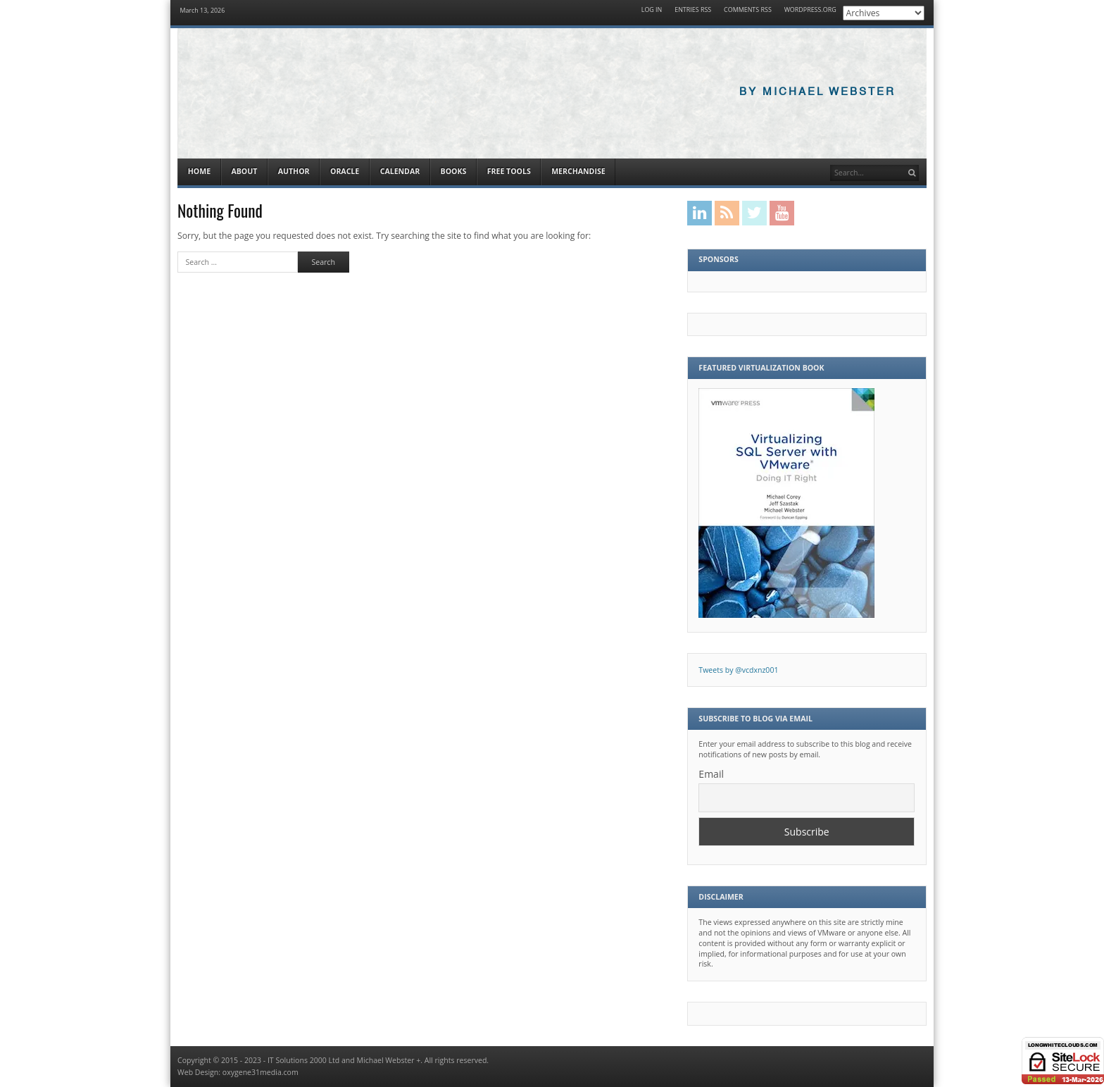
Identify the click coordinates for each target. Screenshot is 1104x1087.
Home (199, 171)
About (244, 171)
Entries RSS (693, 10)
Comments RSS (748, 10)
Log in (652, 10)
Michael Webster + (389, 1060)
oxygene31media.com (260, 1072)
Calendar (400, 171)
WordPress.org (810, 10)
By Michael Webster (817, 92)
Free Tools (509, 171)
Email (711, 774)
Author (294, 171)
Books (454, 171)
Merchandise (578, 171)
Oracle (344, 171)
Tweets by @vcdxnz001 (738, 670)
